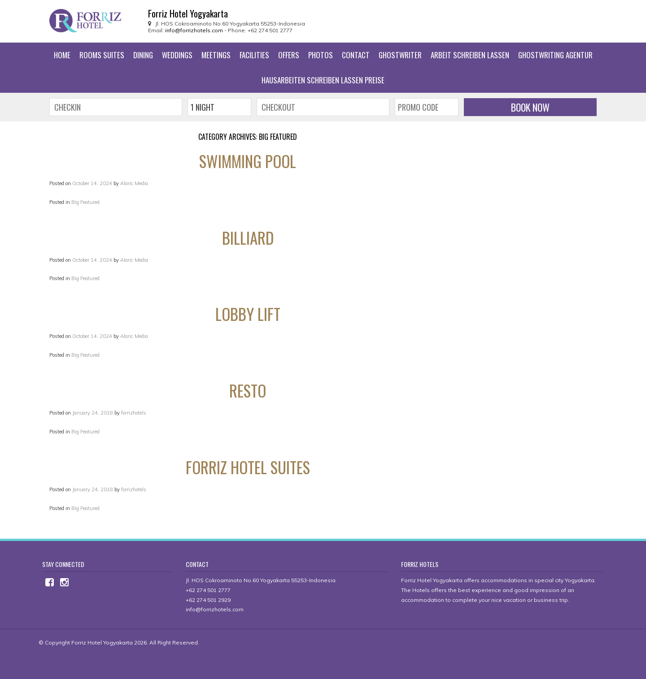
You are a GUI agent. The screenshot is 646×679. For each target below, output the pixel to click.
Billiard (248, 237)
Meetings (216, 55)
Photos (320, 55)
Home (62, 55)
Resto (247, 390)
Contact (356, 55)
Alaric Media (134, 183)
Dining (143, 55)
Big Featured (85, 202)
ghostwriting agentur (555, 55)
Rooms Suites (101, 55)
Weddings (177, 55)
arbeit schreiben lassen (470, 55)
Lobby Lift (247, 313)
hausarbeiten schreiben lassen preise (323, 80)
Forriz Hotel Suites (248, 467)
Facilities (254, 55)
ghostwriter (400, 55)
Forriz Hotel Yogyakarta (102, 642)
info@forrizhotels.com (194, 30)
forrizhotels (133, 413)
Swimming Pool (247, 161)
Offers (288, 55)
